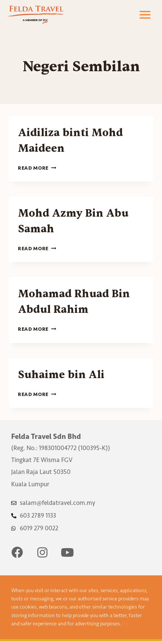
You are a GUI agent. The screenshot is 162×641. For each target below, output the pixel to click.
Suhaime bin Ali (61, 374)
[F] (125, 623)
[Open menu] (145, 14)
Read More (37, 168)
